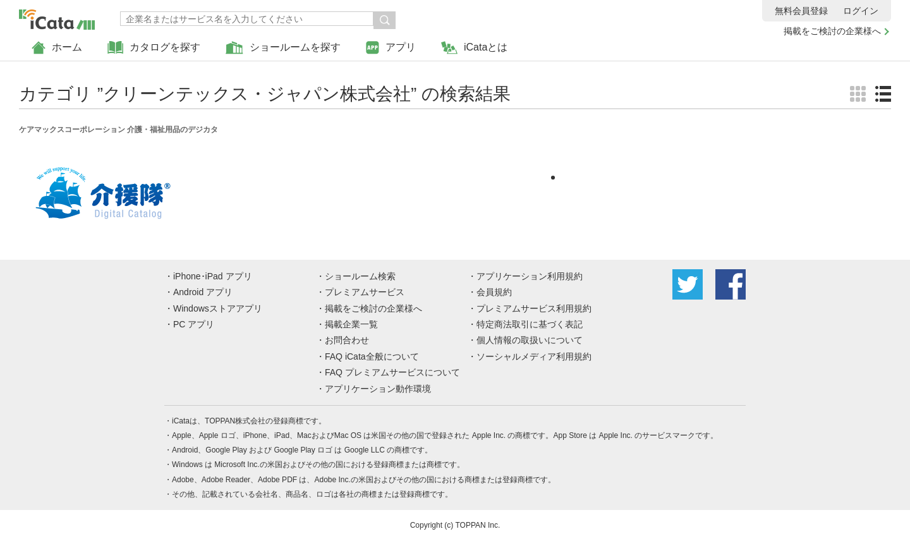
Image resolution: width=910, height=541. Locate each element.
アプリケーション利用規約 (529, 276)
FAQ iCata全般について (372, 356)
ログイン (860, 11)
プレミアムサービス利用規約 (534, 308)
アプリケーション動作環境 (378, 389)
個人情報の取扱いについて (529, 340)
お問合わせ (347, 340)
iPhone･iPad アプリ (212, 276)
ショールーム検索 (360, 276)
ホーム (57, 47)
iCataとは (474, 47)
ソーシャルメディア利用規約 (534, 356)
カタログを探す (153, 47)
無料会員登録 (801, 11)
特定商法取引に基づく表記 (529, 324)
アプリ (391, 47)
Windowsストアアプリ (217, 308)
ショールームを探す (283, 47)
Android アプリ (203, 292)
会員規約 (494, 292)
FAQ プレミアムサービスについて (392, 372)
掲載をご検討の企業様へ (832, 31)
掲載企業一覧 (351, 324)
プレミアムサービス (364, 292)
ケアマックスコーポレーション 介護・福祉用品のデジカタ (118, 129)
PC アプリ (193, 324)
